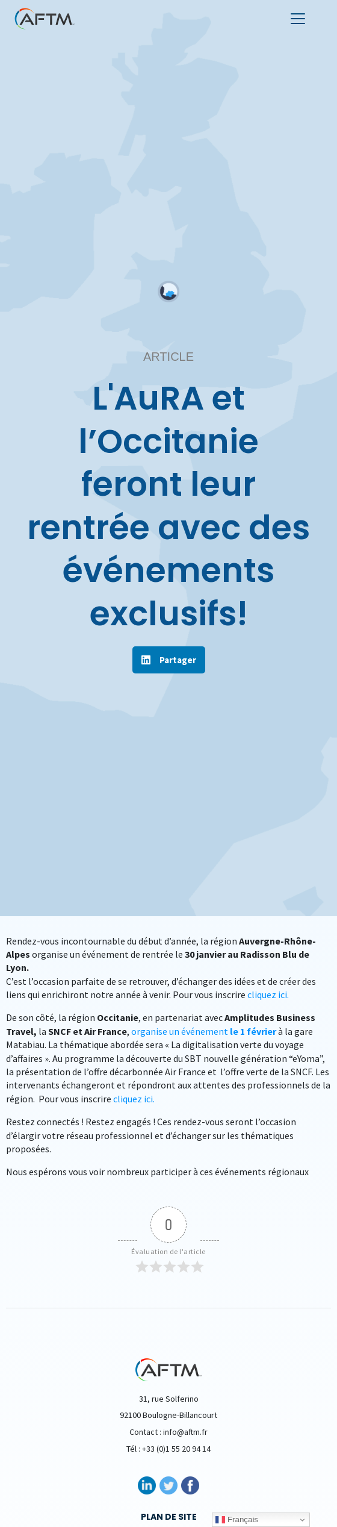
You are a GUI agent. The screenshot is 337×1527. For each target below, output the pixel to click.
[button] (168, 659)
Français (236, 1520)
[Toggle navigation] (298, 18)
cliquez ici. (268, 994)
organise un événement (204, 1031)
